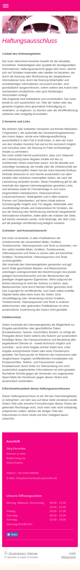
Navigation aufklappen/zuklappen (40, 5)
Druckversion (15, 553)
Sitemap (32, 553)
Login (72, 553)
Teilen (12, 534)
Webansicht (68, 557)
